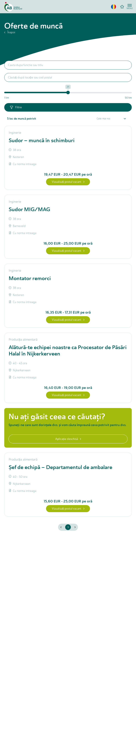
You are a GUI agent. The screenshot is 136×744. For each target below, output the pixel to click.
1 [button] (68, 527)
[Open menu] (130, 6)
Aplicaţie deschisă (68, 439)
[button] (113, 7)
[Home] (13, 6)
